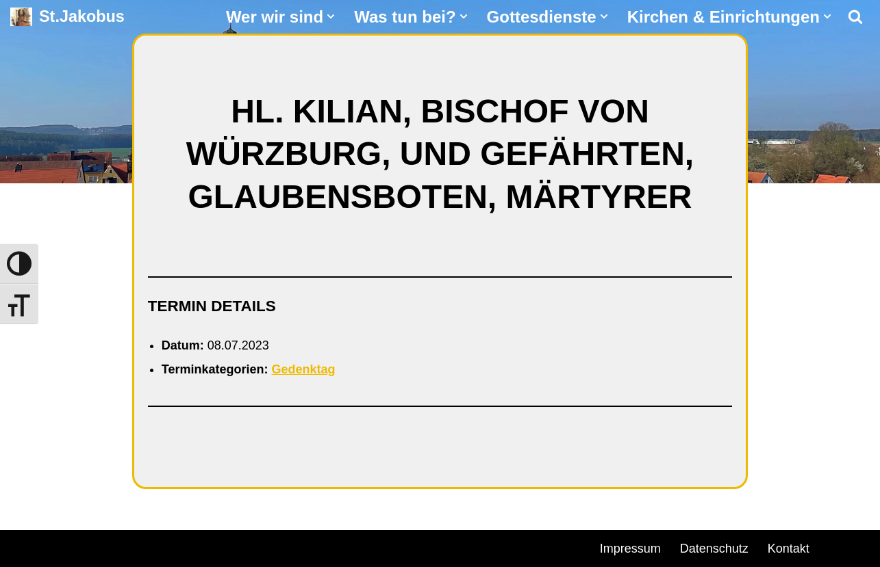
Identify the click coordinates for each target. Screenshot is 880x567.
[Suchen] (855, 16)
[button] (331, 16)
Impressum (630, 548)
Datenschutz (714, 548)
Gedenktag (303, 369)
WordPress (166, 546)
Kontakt (788, 548)
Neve (24, 546)
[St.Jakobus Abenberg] (67, 16)
